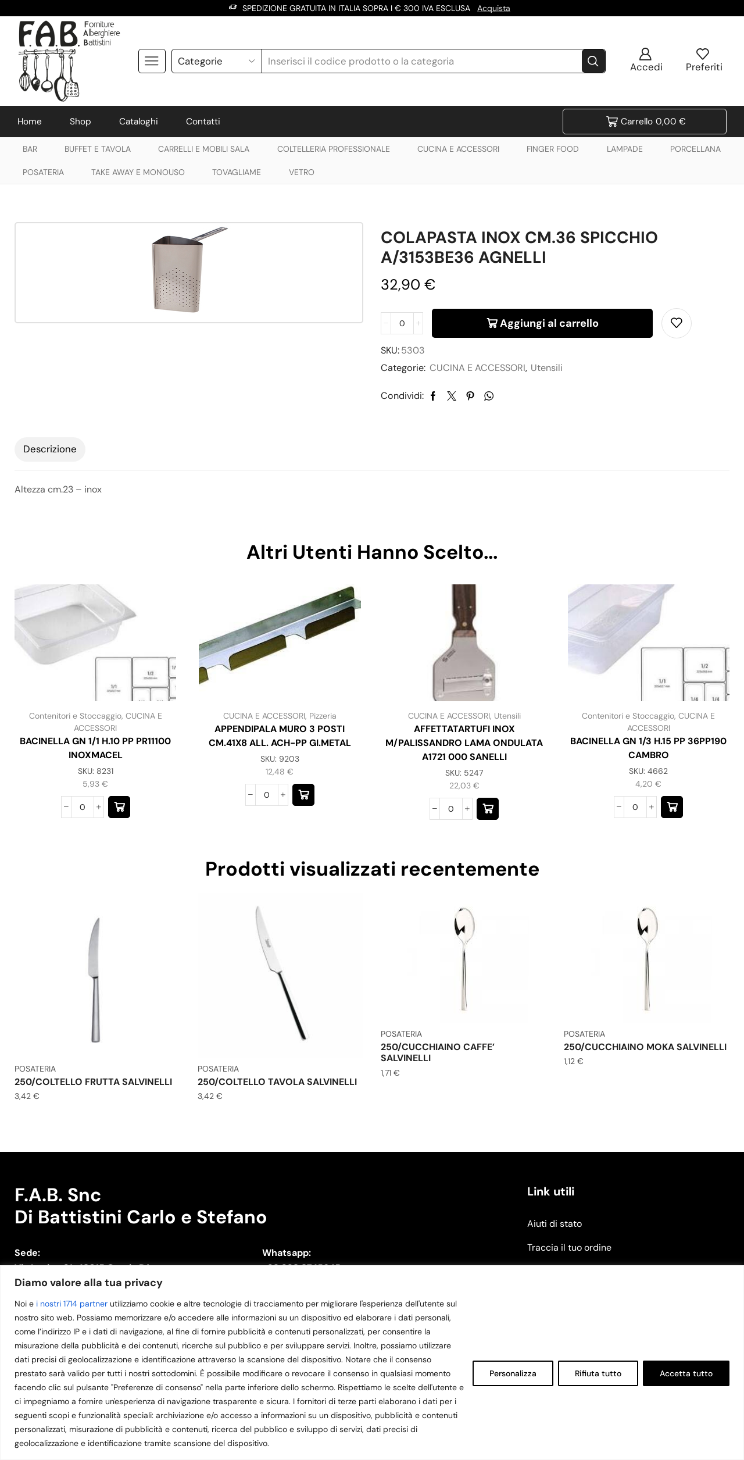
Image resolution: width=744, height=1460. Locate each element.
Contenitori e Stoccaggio (75, 716)
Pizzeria (323, 716)
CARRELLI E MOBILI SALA (203, 149)
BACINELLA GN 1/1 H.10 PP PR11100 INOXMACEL (95, 748)
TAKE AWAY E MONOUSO (138, 172)
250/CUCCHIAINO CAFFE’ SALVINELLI (438, 1052)
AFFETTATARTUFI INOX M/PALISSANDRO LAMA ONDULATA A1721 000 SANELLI (464, 743)
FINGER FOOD (553, 149)
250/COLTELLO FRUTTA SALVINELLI (93, 1082)
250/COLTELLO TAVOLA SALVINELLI (277, 1082)
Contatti (203, 121)
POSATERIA (43, 172)
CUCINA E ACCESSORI (458, 149)
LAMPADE (625, 149)
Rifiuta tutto (598, 1373)
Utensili (547, 368)
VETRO (301, 172)
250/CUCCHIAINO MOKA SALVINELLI (645, 1047)
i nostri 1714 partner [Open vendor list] (72, 1303)
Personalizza (512, 1373)
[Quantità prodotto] (402, 323)
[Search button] (593, 61)
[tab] (50, 449)
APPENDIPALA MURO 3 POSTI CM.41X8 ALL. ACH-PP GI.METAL (280, 736)
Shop (80, 121)
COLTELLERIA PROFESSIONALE (333, 149)
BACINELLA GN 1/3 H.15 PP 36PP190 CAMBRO (648, 748)
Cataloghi (138, 121)
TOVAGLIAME (236, 172)
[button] (119, 807)
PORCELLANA (695, 149)
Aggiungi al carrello (549, 323)
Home (29, 121)
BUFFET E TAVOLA (98, 149)
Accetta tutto (686, 1373)
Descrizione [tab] (50, 448)
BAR (30, 149)
